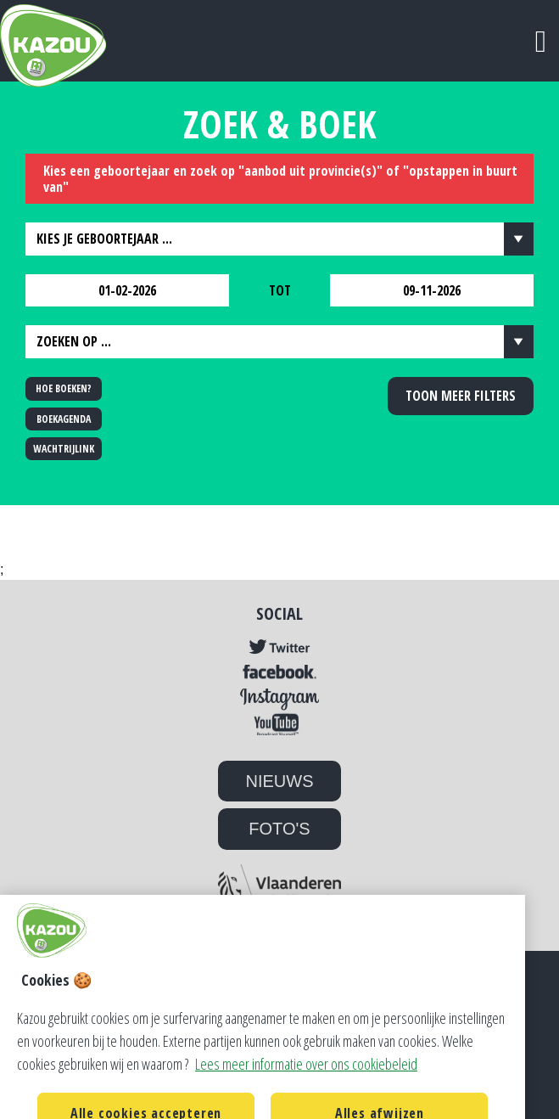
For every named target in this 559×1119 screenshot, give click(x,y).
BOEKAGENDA (63, 419)
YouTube (279, 723)
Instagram (279, 700)
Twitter (279, 647)
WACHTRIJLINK (63, 448)
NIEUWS (280, 781)
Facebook (279, 672)
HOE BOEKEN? (64, 388)
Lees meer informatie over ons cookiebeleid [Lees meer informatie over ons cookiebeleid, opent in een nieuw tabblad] (306, 1081)
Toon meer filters (460, 395)
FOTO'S (279, 828)
